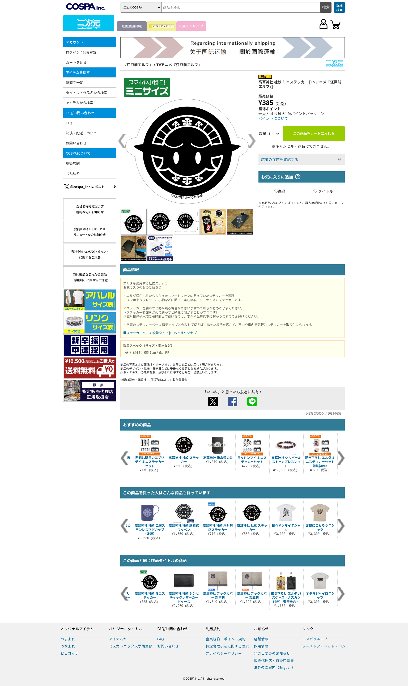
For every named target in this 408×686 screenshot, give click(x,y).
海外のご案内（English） (274, 667)
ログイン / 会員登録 (81, 52)
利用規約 (213, 629)
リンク (307, 629)
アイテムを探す (78, 72)
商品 (280, 191)
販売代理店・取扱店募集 (274, 660)
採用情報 (261, 646)
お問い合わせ (76, 143)
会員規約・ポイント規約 (225, 638)
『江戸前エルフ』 (138, 64)
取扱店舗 (73, 163)
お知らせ (261, 629)
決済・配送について (81, 132)
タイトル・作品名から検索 (86, 92)
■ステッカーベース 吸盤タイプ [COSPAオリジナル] (160, 332)
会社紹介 (73, 173)
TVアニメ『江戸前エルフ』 (179, 64)
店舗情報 (261, 638)
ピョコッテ (70, 653)
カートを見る (76, 62)
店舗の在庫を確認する (279, 159)
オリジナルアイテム (77, 629)
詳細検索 (339, 7)
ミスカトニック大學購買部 (130, 646)
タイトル (323, 191)
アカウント (74, 42)
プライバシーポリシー (224, 653)
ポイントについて (273, 118)
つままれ (68, 638)
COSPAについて (78, 153)
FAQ (69, 122)
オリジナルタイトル (125, 629)
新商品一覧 (74, 82)
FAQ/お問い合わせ (80, 112)
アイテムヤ (118, 638)
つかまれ (68, 646)
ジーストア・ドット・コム (324, 646)
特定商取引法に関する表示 (227, 646)
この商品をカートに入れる (313, 133)
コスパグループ (315, 638)
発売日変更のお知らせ (272, 653)
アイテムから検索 (79, 102)
